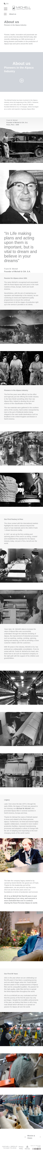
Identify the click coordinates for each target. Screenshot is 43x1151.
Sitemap (27, 1148)
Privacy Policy (21, 1147)
